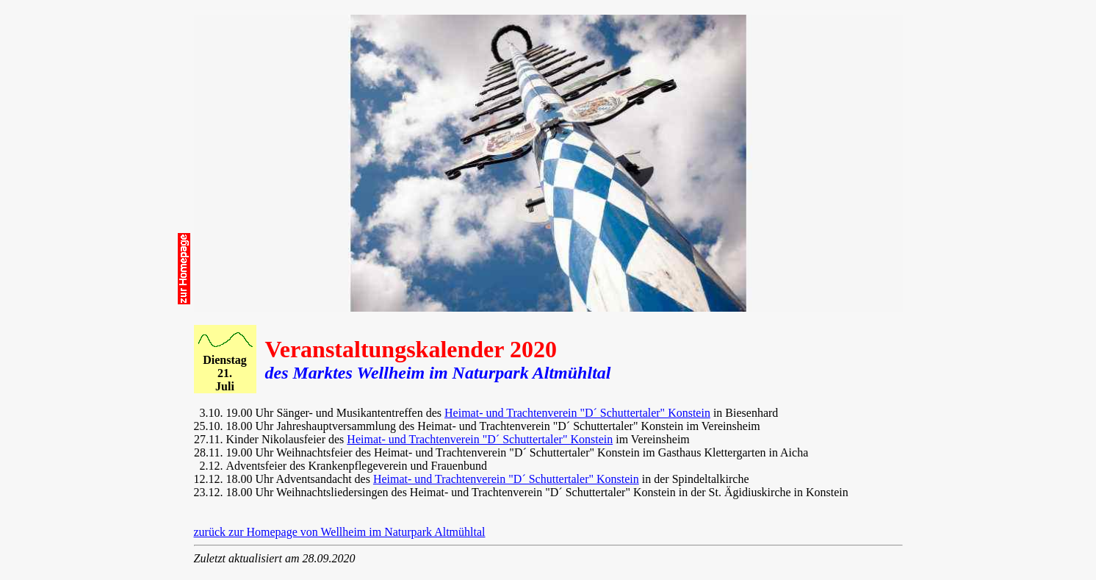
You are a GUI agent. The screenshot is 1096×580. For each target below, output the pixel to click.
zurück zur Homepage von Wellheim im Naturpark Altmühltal (340, 532)
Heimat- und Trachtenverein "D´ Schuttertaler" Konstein (577, 413)
